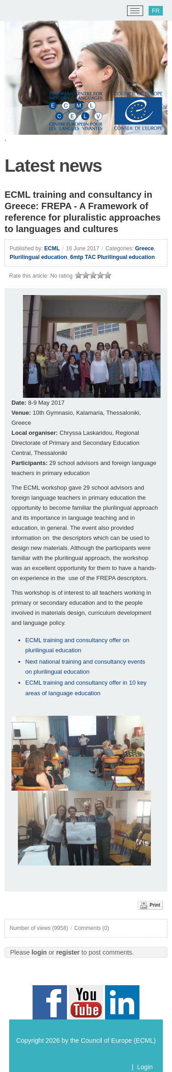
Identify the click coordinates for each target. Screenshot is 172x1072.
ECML (52, 248)
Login (145, 1067)
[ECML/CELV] (19, 11)
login (39, 952)
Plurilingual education (38, 257)
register (67, 952)
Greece (144, 248)
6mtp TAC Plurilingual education (112, 257)
